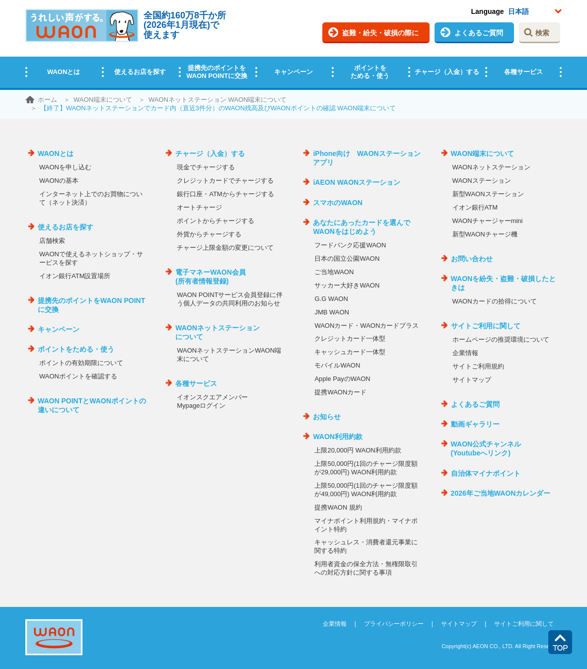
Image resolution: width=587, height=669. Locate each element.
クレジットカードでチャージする (225, 180)
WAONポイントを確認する (78, 376)
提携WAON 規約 (338, 507)
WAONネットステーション (491, 167)
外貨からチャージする (209, 234)
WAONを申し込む (65, 167)
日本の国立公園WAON (346, 258)
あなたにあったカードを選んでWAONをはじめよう (361, 227)
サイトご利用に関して (485, 326)
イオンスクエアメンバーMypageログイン (212, 401)
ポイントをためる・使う (370, 72)
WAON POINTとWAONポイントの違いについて (92, 405)
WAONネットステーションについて (217, 332)
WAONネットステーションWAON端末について (229, 355)
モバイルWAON (337, 365)
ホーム (47, 99)
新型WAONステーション (488, 194)
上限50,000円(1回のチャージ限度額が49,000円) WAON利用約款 (365, 490)
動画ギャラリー (475, 424)
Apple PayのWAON (342, 378)
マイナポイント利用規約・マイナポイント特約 (366, 525)
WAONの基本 (58, 180)
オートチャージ (199, 207)
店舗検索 (52, 240)
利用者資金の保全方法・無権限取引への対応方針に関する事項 (366, 568)
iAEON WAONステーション (356, 182)
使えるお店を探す (140, 71)
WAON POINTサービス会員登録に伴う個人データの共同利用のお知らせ (230, 299)
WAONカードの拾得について (494, 301)
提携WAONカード (340, 392)
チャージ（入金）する (447, 71)
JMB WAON (331, 312)
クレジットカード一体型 (349, 338)
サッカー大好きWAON (346, 285)
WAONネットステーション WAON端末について (217, 99)
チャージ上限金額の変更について (225, 247)
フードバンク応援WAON (350, 245)
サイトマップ (471, 379)
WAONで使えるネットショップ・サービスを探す (91, 258)
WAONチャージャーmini (487, 220)
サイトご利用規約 (478, 366)
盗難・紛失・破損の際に (380, 33)
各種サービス (523, 71)
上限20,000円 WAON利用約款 (357, 450)
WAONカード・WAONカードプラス (366, 325)
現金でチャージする (206, 167)
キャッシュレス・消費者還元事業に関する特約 (366, 546)
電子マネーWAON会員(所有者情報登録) (210, 276)
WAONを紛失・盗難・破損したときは (503, 283)
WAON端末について (102, 99)
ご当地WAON (334, 272)
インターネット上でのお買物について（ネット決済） (91, 198)
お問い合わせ (472, 259)
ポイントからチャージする (215, 220)
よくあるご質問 (478, 33)
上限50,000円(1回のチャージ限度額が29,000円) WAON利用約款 (365, 468)
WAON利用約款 (338, 437)
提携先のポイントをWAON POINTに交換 (216, 72)
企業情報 (465, 353)
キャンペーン (293, 71)
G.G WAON (331, 298)
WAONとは (63, 71)
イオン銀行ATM (475, 207)
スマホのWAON (338, 203)
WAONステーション (481, 180)
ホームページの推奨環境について (500, 339)
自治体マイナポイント (485, 473)
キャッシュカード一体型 (349, 352)
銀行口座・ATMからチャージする (225, 194)
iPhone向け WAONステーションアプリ (366, 157)
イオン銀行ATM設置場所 (74, 276)
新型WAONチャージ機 (484, 234)
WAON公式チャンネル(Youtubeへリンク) (486, 448)
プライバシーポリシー (394, 623)
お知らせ (327, 417)
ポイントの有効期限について (81, 363)
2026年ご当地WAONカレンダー (501, 493)
